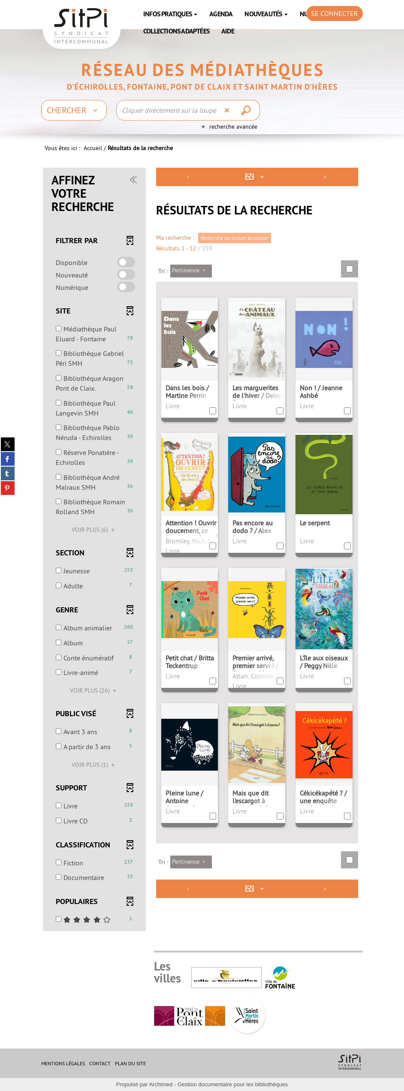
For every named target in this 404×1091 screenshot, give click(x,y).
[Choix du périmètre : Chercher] (74, 110)
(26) (94, 690)
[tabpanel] (202, 550)
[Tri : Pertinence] (191, 271)
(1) (94, 765)
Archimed (160, 1084)
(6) (94, 529)
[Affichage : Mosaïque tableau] (256, 177)
